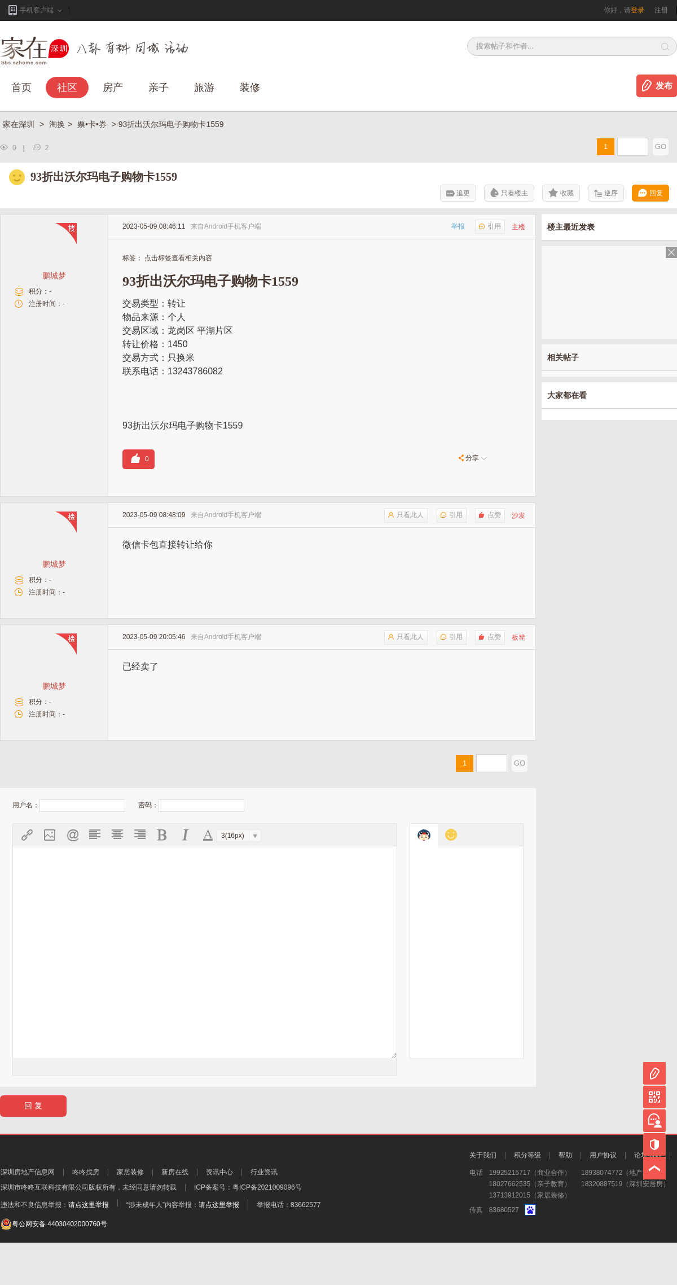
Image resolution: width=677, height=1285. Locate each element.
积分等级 (527, 1197)
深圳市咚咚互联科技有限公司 (45, 1230)
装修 (250, 87)
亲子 (158, 87)
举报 (458, 226)
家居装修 (130, 1214)
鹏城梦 (54, 275)
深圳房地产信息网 (28, 1214)
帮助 (565, 1197)
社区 (67, 87)
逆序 (606, 193)
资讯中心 (219, 1214)
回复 (650, 193)
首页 (21, 87)
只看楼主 (509, 192)
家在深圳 (20, 124)
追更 (458, 193)
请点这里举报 (88, 1247)
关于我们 (482, 1197)
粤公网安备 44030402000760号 (54, 1266)
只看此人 (406, 515)
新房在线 (174, 1214)
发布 (664, 85)
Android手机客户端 (232, 226)
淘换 (57, 124)
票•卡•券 (93, 124)
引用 (490, 226)
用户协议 (603, 1197)
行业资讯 (264, 1214)
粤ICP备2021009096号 (267, 1230)
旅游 (204, 87)
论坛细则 (647, 1197)
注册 (661, 10)
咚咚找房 (85, 1214)
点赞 (490, 515)
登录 (637, 10)
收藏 (561, 192)
